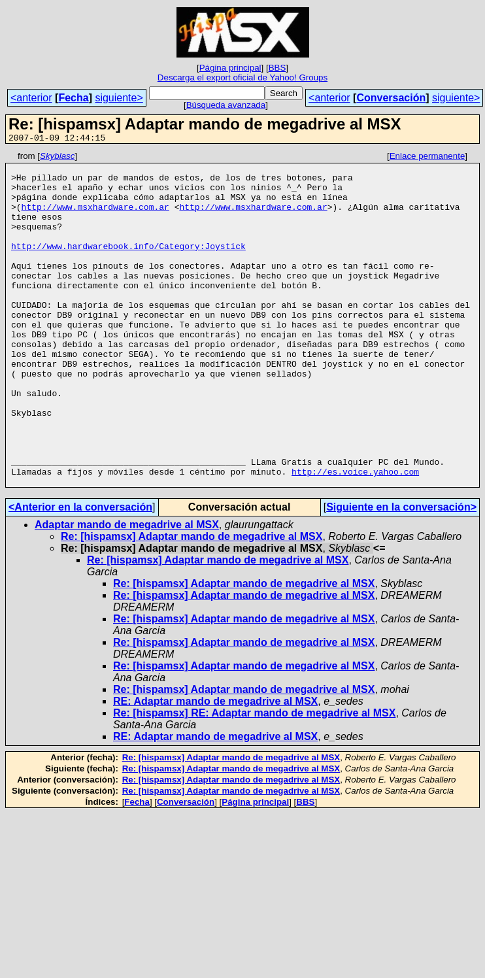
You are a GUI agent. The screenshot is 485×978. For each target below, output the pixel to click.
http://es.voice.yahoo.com (355, 536)
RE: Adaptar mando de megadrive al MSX (215, 767)
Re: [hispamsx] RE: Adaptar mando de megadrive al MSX (254, 779)
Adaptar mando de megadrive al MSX (127, 591)
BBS (277, 68)
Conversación (391, 97)
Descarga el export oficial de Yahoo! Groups (242, 77)
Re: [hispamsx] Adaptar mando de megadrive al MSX (191, 603)
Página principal (230, 68)
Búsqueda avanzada (226, 105)
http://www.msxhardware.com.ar (95, 218)
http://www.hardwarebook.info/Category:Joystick (128, 265)
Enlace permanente (427, 158)
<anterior (31, 97)
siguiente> (118, 97)
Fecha (73, 97)
